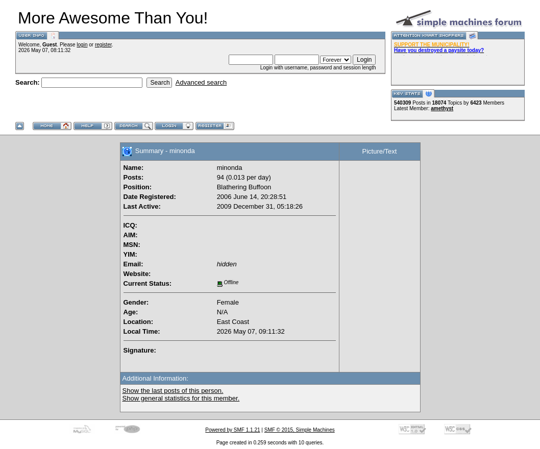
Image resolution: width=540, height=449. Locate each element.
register (103, 44)
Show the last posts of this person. (173, 390)
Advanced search (201, 82)
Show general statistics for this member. (181, 398)
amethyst (442, 108)
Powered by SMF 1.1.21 (232, 430)
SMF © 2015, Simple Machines (299, 430)
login (82, 44)
